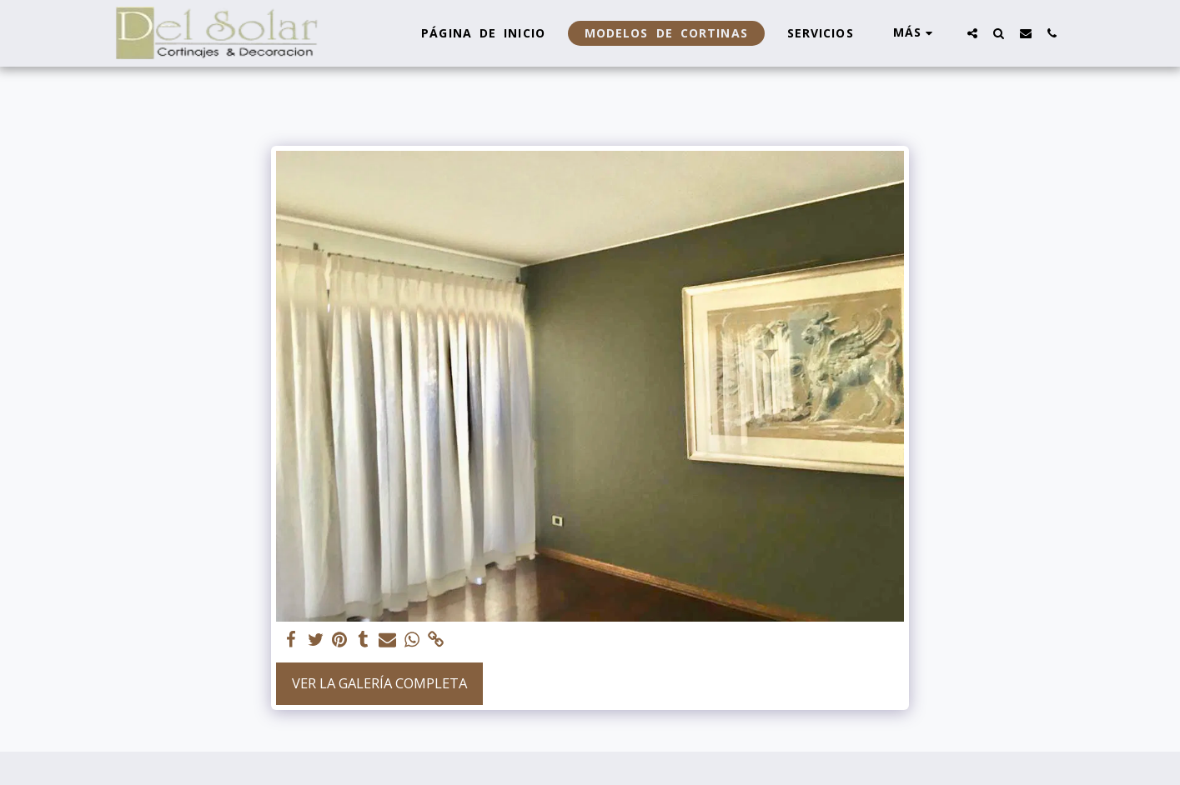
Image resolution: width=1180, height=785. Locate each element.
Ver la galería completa (379, 682)
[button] (972, 33)
